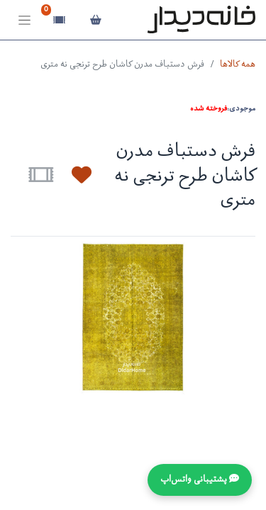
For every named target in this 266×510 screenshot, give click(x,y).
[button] (73, 175)
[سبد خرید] (95, 20)
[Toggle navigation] (24, 20)
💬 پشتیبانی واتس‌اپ (199, 480)
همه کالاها (237, 65)
